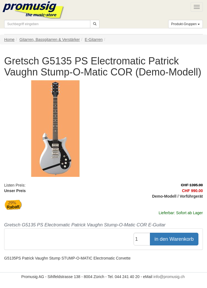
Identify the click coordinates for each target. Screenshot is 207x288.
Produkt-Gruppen (185, 24)
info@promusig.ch (169, 276)
